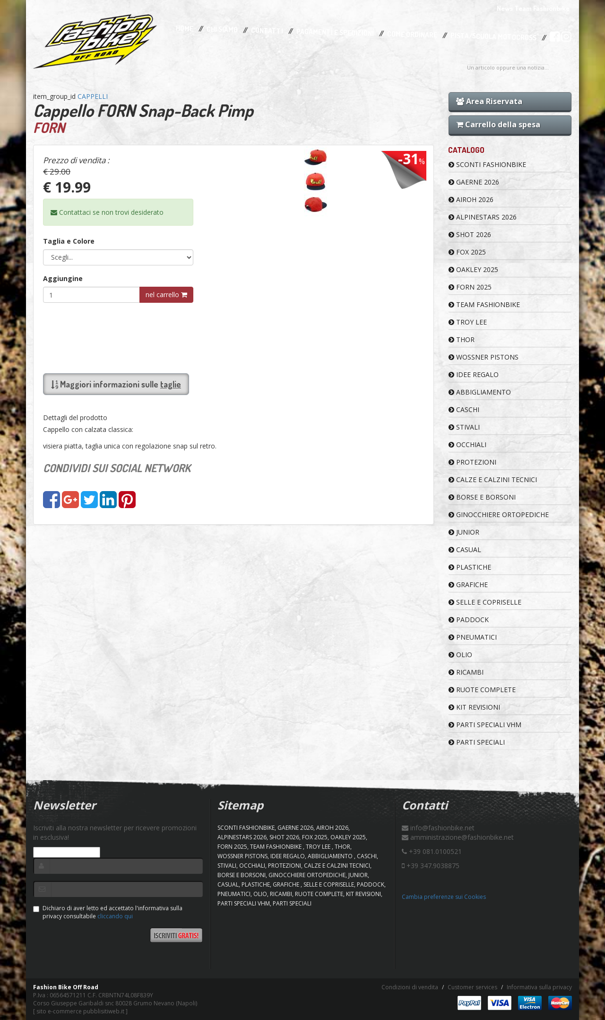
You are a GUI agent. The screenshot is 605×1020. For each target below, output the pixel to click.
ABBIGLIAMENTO (480, 391)
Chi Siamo (222, 30)
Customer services (472, 987)
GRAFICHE (468, 584)
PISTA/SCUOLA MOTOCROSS (493, 37)
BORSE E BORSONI (482, 496)
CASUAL (465, 549)
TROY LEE (468, 321)
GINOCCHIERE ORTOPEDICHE (499, 514)
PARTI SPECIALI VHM (485, 724)
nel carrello (166, 294)
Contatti (267, 31)
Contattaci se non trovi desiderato (107, 212)
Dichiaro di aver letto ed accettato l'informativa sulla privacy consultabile (107, 912)
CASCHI (464, 409)
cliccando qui (115, 916)
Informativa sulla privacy (539, 987)
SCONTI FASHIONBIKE (487, 164)
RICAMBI (466, 672)
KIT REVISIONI (474, 707)
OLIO (460, 654)
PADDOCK (469, 619)
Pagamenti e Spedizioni (335, 32)
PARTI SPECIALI (477, 742)
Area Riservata (489, 101)
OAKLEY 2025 (473, 269)
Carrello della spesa (498, 124)
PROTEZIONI (472, 461)
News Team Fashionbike (533, 8)
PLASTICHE (470, 567)
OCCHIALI (467, 444)
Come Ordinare (412, 34)
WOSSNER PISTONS (484, 356)
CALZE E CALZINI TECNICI (493, 479)
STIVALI (464, 426)
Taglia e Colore (69, 241)
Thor (462, 339)
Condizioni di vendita (409, 987)
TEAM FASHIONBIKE (484, 304)
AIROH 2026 (471, 199)
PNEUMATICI (473, 637)
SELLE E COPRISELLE (485, 602)
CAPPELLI (93, 96)
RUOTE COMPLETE (482, 689)
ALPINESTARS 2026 (483, 216)
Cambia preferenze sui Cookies (444, 897)
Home (184, 28)
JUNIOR (464, 532)
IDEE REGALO (474, 374)
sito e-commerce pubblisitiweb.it (80, 1011)
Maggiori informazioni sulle (116, 384)
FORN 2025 (470, 286)
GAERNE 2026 (474, 181)
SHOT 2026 (470, 234)
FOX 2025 (467, 251)
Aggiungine (63, 278)
